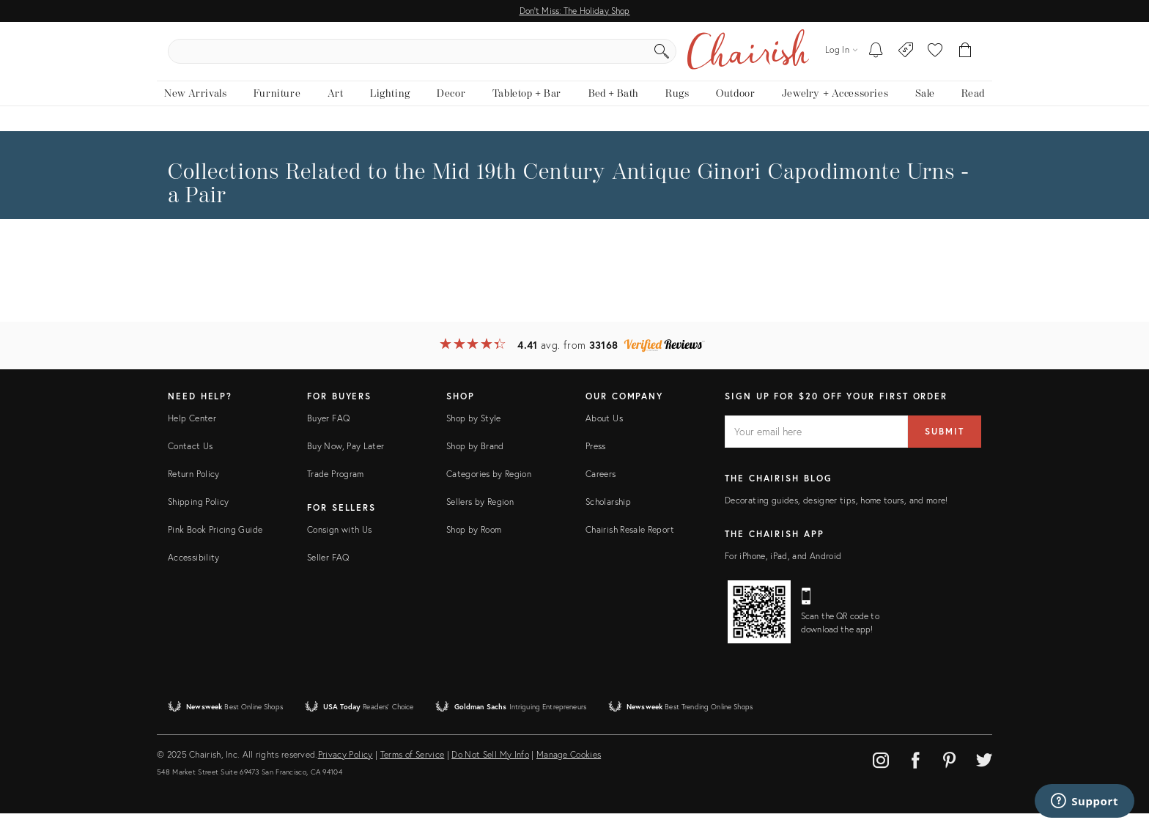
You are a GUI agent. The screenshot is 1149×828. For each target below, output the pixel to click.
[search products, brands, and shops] (573, 58)
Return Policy (194, 488)
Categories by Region (488, 488)
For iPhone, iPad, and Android (783, 570)
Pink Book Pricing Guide (215, 544)
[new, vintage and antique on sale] (924, 108)
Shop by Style (473, 432)
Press (595, 460)
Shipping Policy (198, 516)
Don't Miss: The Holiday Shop (575, 10)
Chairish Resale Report (629, 544)
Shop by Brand (475, 460)
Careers (600, 488)
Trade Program (335, 488)
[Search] (732, 58)
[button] (935, 58)
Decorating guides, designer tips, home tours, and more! (836, 514)
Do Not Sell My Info (490, 769)
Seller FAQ (328, 571)
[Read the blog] (973, 108)
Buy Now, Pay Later (345, 460)
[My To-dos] (876, 58)
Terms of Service (412, 769)
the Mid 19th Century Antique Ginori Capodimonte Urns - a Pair (568, 198)
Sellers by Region (480, 516)
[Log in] (841, 58)
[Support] (1084, 801)
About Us (604, 432)
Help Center (192, 432)
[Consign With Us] (906, 58)
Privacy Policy (345, 769)
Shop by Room (473, 544)
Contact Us (190, 460)
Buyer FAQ (328, 432)
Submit (944, 445)
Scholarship (608, 516)
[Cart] (965, 58)
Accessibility (194, 571)
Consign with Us (339, 544)
